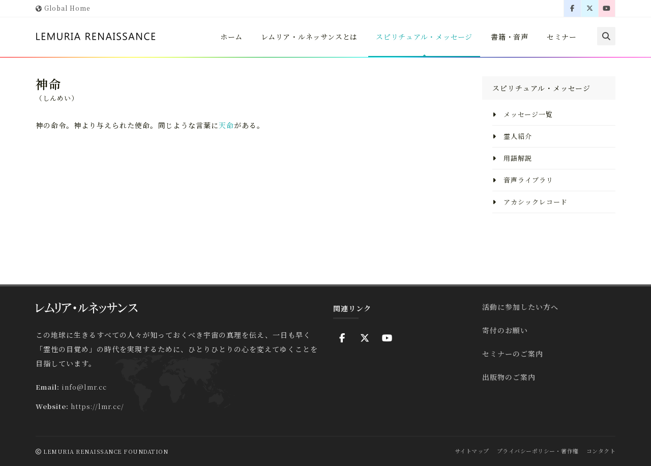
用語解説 (512, 158)
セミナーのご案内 (512, 353)
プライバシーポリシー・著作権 (538, 451)
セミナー (561, 37)
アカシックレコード (530, 202)
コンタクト (601, 451)
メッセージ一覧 (522, 114)
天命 (226, 125)
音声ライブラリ (522, 180)
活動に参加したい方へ (520, 307)
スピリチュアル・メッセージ (422, 37)
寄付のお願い (505, 330)
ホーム (227, 37)
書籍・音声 (509, 37)
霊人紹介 (512, 136)
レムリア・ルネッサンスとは (306, 37)
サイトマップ (472, 451)
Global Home (63, 8)
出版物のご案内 (509, 377)
